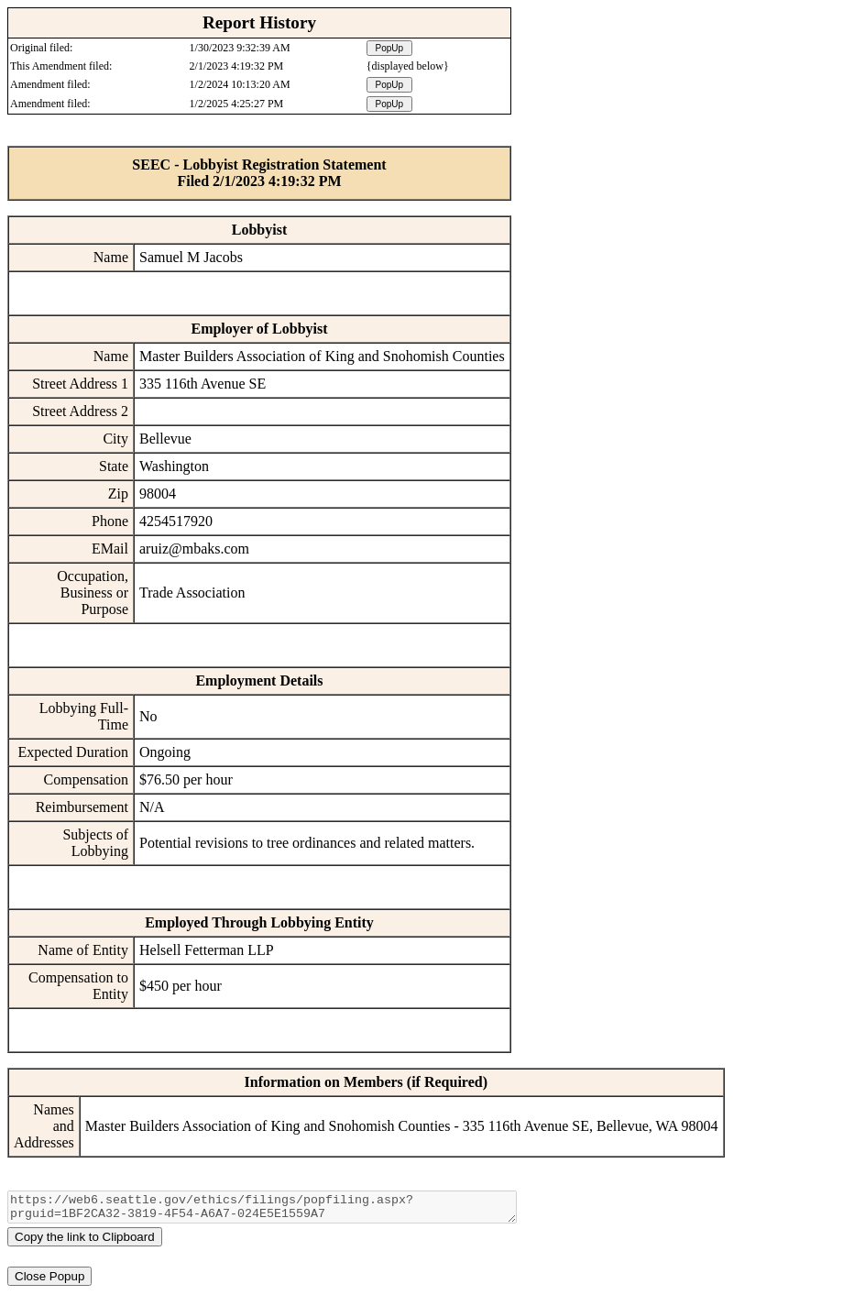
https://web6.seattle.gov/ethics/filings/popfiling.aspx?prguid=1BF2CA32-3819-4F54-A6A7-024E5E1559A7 (262, 1210)
